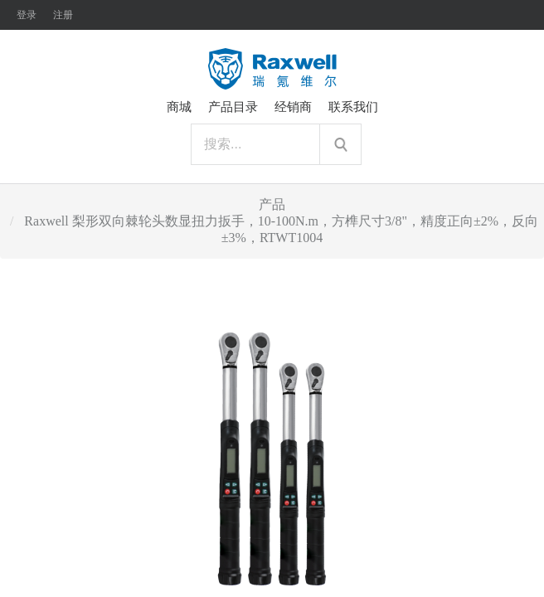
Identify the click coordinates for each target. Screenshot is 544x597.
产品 (272, 204)
